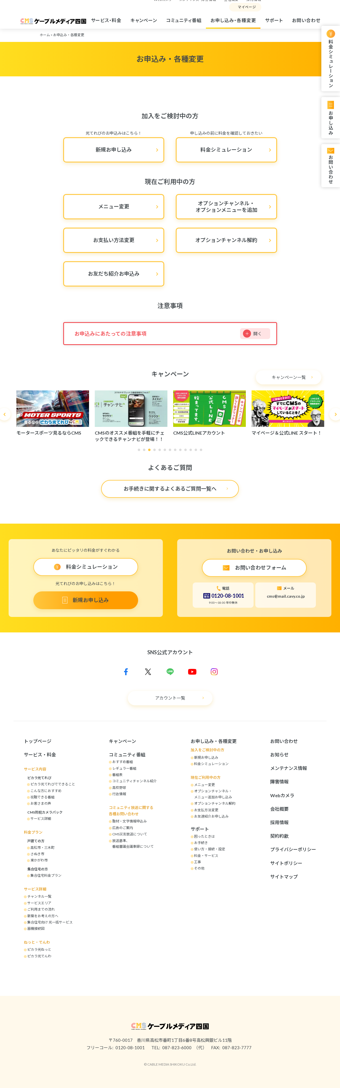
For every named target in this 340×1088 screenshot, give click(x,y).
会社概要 (279, 809)
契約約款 (279, 836)
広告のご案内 (122, 828)
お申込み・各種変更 (68, 35)
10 (187, 451)
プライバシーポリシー (293, 849)
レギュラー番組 (124, 768)
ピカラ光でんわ (39, 956)
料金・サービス (206, 855)
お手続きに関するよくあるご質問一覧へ (170, 488)
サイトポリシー (286, 863)
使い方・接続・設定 (209, 849)
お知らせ (279, 754)
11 (192, 451)
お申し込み (330, 123)
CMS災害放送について (129, 834)
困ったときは (204, 836)
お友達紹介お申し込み (211, 816)
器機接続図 (36, 928)
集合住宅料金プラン (45, 875)
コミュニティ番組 (183, 20)
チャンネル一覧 (39, 896)
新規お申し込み (114, 149)
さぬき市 (37, 854)
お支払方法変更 (206, 810)
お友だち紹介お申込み (114, 273)
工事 (197, 862)
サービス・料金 (106, 20)
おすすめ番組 (122, 762)
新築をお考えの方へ (42, 916)
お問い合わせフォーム (260, 567)
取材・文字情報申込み (129, 821)
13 (202, 451)
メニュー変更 (113, 206)
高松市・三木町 (42, 847)
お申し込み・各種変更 (233, 20)
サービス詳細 (40, 818)
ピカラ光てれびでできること (52, 784)
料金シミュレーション (330, 63)
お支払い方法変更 (113, 240)
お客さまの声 (40, 803)
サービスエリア (39, 903)
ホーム (45, 35)
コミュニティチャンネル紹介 (134, 781)
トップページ (37, 741)
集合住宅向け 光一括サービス (50, 922)
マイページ (247, 7)
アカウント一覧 (170, 697)
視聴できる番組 (42, 797)
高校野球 (119, 787)
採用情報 (279, 822)
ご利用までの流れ (41, 909)
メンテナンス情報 (288, 768)
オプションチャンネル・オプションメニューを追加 (226, 206)
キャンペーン (144, 20)
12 (197, 451)
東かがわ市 (39, 860)
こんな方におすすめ (45, 791)
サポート (274, 20)
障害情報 (279, 781)
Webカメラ (282, 795)
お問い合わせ (306, 20)
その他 (199, 868)
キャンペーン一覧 (289, 377)
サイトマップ (284, 876)
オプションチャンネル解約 (226, 240)
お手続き (201, 843)
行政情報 (119, 794)
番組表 (117, 775)
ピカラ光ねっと (39, 949)
